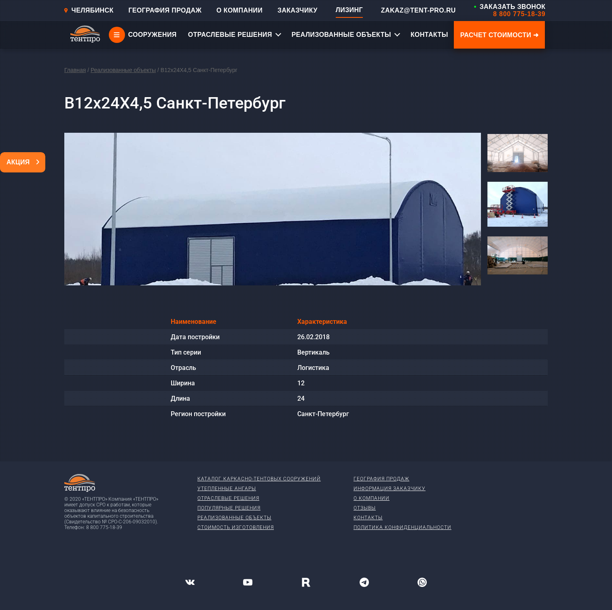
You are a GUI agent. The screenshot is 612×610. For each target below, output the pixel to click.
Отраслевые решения (228, 498)
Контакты (368, 518)
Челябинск (89, 10)
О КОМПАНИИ (239, 10)
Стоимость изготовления (235, 527)
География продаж (381, 479)
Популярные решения (228, 508)
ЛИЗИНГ (349, 9)
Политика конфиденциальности (402, 527)
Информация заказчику (390, 488)
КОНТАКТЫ (429, 34)
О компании (372, 498)
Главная (75, 70)
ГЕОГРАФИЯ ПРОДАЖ (164, 10)
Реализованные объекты (123, 70)
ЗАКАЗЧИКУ (297, 10)
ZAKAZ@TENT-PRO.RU (418, 10)
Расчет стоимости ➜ (499, 35)
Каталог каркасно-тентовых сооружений (259, 479)
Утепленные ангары (226, 488)
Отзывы (365, 508)
